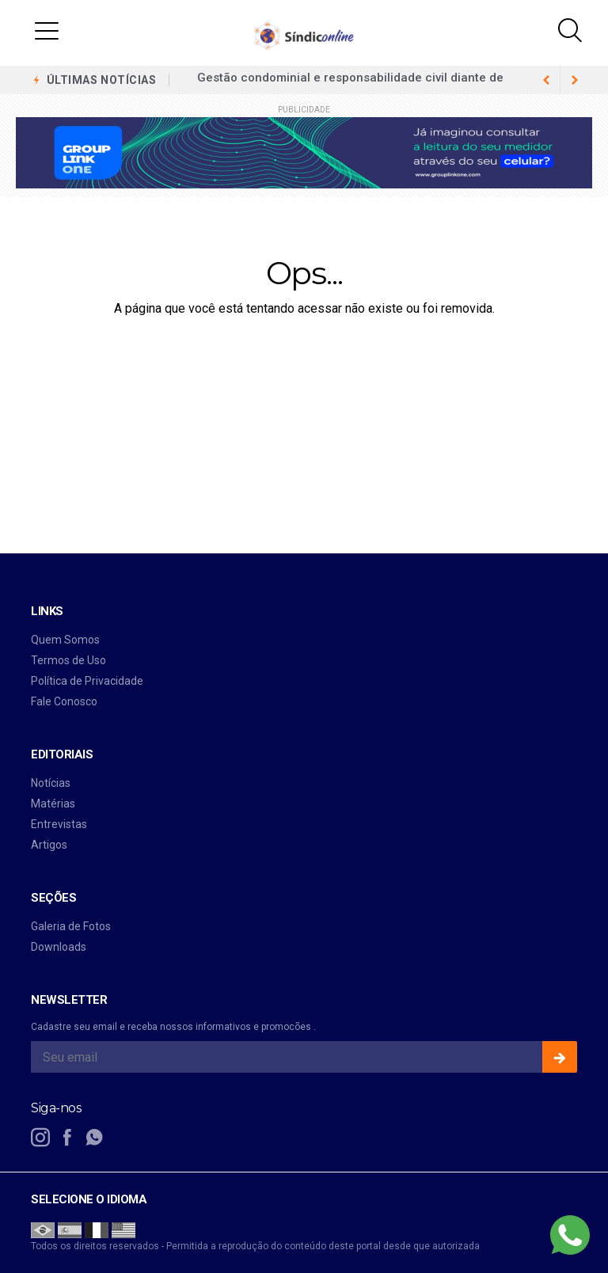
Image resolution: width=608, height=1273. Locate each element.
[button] (47, 30)
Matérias (53, 803)
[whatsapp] (94, 1137)
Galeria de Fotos (71, 926)
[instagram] (40, 1137)
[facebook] (67, 1137)
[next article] (546, 80)
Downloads (58, 946)
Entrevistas (59, 824)
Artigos (49, 844)
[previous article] (574, 80)
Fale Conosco (64, 701)
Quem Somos (65, 639)
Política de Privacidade (87, 680)
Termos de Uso (68, 660)
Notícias (50, 783)
